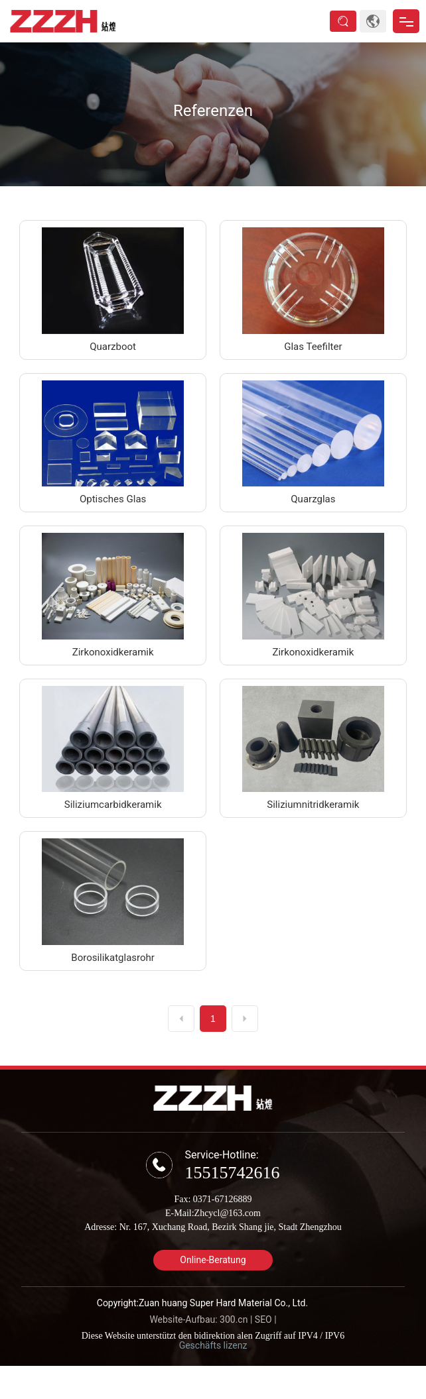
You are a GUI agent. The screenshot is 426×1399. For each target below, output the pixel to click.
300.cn (234, 1319)
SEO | (266, 1319)
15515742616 (231, 1172)
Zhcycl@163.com (227, 1213)
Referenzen (213, 110)
